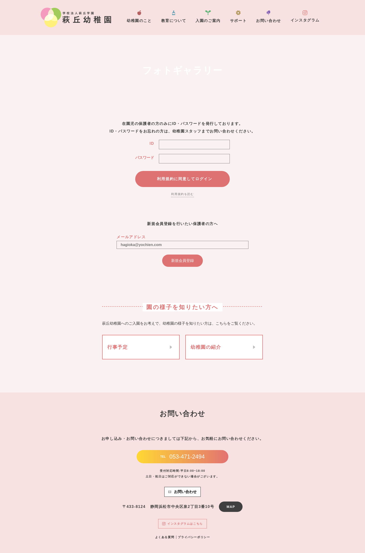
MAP (230, 507)
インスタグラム (305, 16)
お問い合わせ (268, 16)
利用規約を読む (182, 194)
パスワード (144, 158)
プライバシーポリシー (194, 537)
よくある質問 (164, 537)
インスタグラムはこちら (182, 523)
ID (152, 143)
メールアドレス (131, 237)
